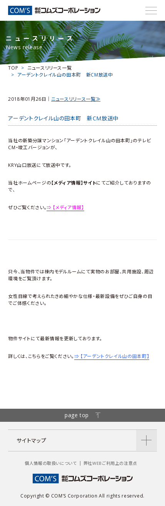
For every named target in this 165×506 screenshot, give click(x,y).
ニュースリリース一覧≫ (75, 99)
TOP (13, 68)
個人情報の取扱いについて (51, 463)
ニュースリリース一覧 (49, 68)
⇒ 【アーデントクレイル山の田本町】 (112, 356)
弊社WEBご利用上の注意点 (110, 463)
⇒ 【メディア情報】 (65, 207)
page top (82, 415)
